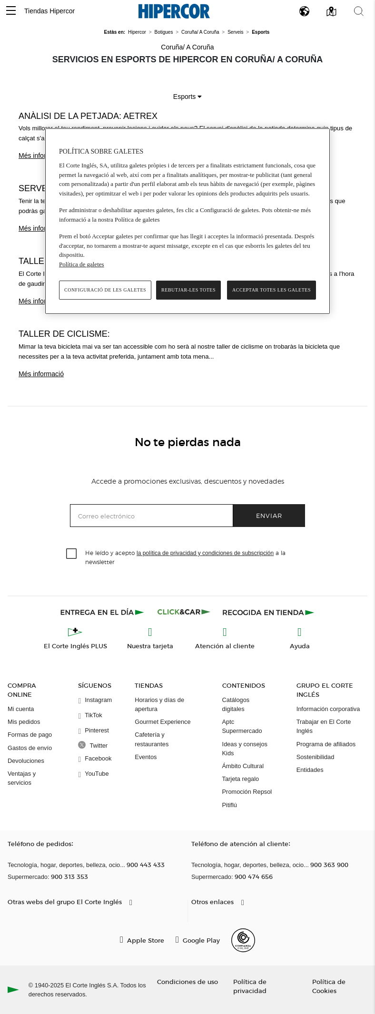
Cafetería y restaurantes (151, 739)
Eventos (146, 756)
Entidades (310, 769)
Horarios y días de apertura (159, 704)
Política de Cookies (328, 986)
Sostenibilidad (315, 756)
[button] (11, 11)
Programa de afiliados (325, 744)
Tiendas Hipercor (49, 11)
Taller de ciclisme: (64, 334)
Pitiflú (229, 805)
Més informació (41, 155)
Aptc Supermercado (242, 726)
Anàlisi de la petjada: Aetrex (88, 116)
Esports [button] (187, 96)
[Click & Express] (103, 612)
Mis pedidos (24, 721)
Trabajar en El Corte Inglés (323, 726)
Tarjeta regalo (240, 778)
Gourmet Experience (162, 721)
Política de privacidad (249, 986)
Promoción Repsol (247, 791)
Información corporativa (328, 708)
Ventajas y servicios (22, 778)
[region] (187, 221)
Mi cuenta (21, 708)
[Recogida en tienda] (268, 612)
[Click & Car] (184, 612)
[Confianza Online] (243, 940)
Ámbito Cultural (243, 766)
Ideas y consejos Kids (244, 749)
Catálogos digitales (236, 704)
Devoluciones (26, 760)
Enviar (269, 515)
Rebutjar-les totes (188, 289)
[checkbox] (72, 554)
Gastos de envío (30, 747)
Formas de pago (30, 734)
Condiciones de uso (187, 981)
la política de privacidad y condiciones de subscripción (205, 553)
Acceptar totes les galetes (271, 289)
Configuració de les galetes (105, 289)
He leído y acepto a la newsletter (185, 557)
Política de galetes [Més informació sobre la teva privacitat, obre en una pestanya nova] (81, 264)
